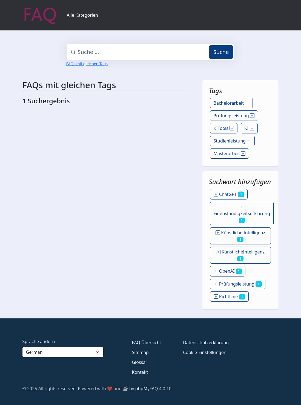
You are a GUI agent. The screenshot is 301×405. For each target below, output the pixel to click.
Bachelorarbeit (232, 103)
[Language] (63, 352)
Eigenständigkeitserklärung (242, 213)
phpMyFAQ (146, 389)
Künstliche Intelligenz (240, 236)
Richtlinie (229, 296)
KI (249, 128)
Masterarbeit (230, 153)
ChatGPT (229, 194)
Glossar (139, 362)
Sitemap (140, 352)
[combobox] (150, 52)
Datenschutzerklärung (206, 343)
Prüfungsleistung (234, 116)
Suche (221, 52)
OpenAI (228, 271)
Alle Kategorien (82, 15)
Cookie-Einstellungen (204, 352)
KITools (224, 128)
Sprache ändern (38, 341)
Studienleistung (232, 141)
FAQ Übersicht (146, 343)
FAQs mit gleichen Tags (87, 63)
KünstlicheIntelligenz (240, 255)
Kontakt (140, 372)
